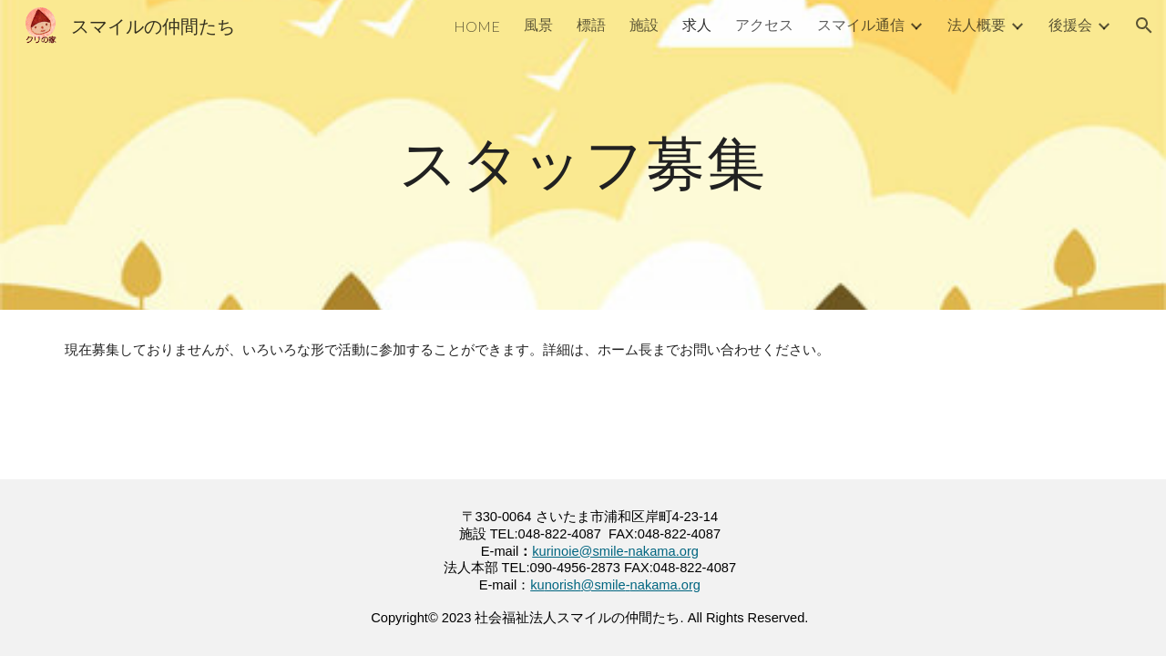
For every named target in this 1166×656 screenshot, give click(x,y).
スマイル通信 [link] (861, 24)
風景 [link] (538, 24)
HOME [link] (477, 26)
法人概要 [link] (976, 24)
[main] (583, 154)
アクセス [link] (764, 24)
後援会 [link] (1070, 24)
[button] (1144, 25)
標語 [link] (591, 24)
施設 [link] (644, 24)
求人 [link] (696, 24)
